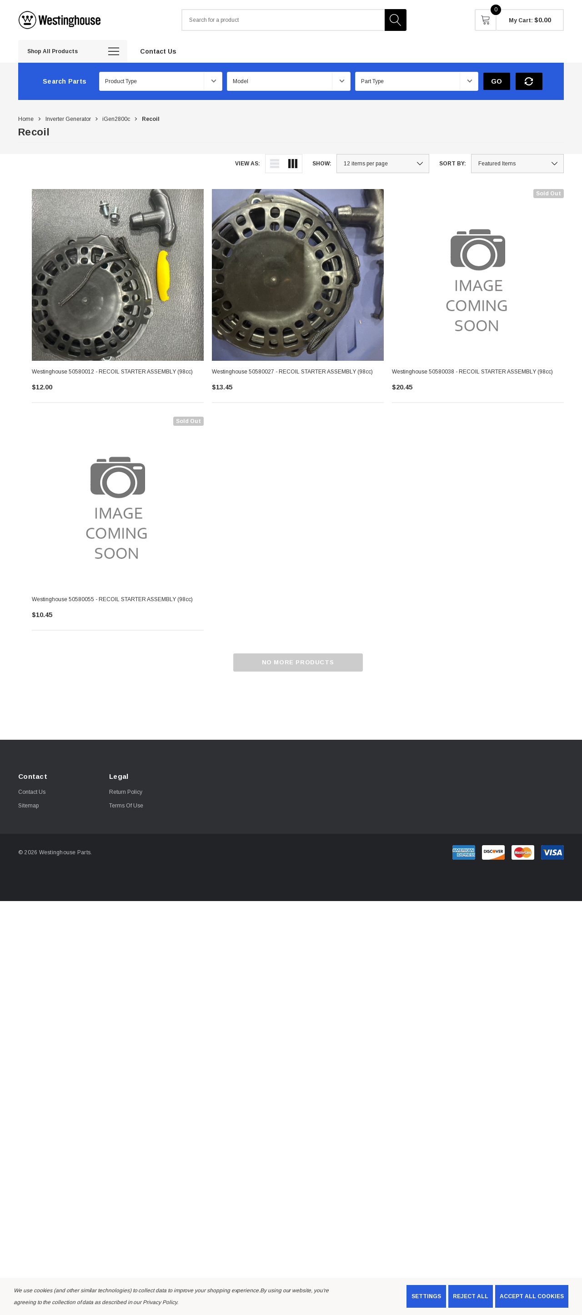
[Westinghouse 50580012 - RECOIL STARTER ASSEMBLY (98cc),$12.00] (118, 275)
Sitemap (28, 805)
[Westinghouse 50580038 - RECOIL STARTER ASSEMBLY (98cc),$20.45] (478, 275)
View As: (247, 163)
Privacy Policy (159, 1302)
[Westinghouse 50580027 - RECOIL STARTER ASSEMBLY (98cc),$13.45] (298, 275)
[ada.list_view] (275, 163)
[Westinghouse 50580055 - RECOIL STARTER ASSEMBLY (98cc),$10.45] (118, 502)
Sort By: (452, 163)
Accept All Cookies (532, 1296)
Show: (321, 163)
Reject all (470, 1296)
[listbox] (517, 163)
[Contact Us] (158, 51)
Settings (426, 1296)
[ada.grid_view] (293, 163)
